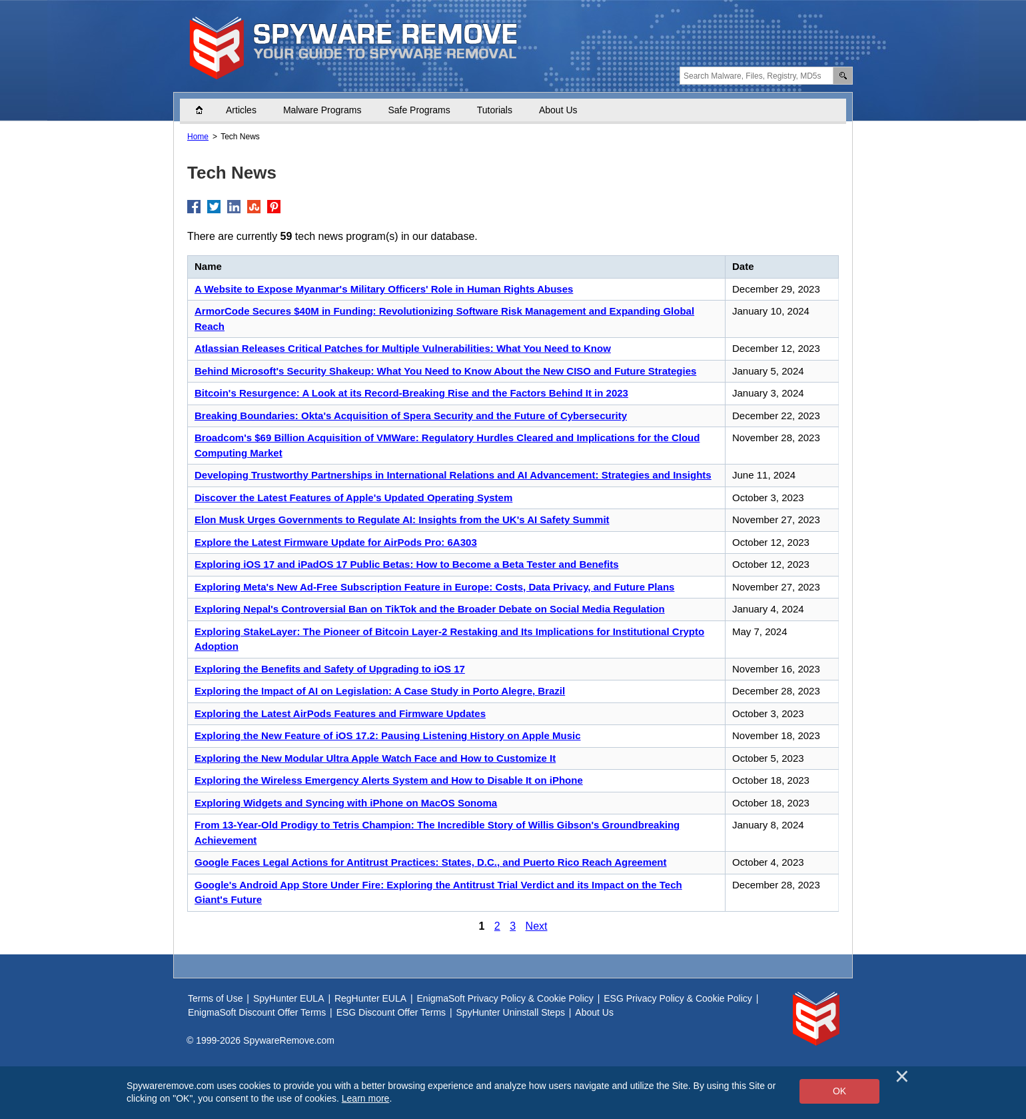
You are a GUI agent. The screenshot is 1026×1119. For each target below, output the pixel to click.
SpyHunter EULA (288, 998)
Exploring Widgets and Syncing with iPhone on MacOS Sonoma (346, 802)
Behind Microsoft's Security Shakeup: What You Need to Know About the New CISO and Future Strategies (445, 371)
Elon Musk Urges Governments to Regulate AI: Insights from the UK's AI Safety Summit (402, 519)
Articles (241, 110)
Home (206, 110)
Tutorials (494, 110)
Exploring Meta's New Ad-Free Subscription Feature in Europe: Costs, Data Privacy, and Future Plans (434, 586)
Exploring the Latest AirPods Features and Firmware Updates (340, 713)
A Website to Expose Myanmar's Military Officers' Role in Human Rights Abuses (384, 289)
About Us (558, 110)
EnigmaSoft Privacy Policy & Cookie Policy (505, 998)
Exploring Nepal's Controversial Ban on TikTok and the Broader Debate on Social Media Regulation (430, 608)
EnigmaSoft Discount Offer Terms (257, 1012)
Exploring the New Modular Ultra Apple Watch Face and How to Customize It (375, 758)
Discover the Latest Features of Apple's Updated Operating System (353, 497)
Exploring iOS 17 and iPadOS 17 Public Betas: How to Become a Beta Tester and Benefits (407, 564)
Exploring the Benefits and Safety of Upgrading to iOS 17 (330, 668)
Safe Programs (419, 110)
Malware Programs (322, 110)
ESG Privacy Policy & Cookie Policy (678, 998)
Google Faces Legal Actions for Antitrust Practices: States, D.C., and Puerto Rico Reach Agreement (431, 862)
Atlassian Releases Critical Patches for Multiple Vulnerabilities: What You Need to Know (403, 348)
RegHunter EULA (370, 998)
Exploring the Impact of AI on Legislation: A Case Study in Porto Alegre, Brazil (380, 690)
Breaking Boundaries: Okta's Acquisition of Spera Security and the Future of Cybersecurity (411, 415)
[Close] (902, 1076)
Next (537, 926)
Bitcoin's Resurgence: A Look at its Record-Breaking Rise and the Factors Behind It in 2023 (411, 393)
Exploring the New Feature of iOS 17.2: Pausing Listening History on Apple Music (388, 735)
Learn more (366, 1098)
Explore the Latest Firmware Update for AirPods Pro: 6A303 (336, 542)
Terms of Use (215, 998)
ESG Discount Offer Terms (391, 1012)
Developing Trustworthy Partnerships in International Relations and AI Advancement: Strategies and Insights (453, 475)
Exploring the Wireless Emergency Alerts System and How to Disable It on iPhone (389, 780)
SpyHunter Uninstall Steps (510, 1012)
